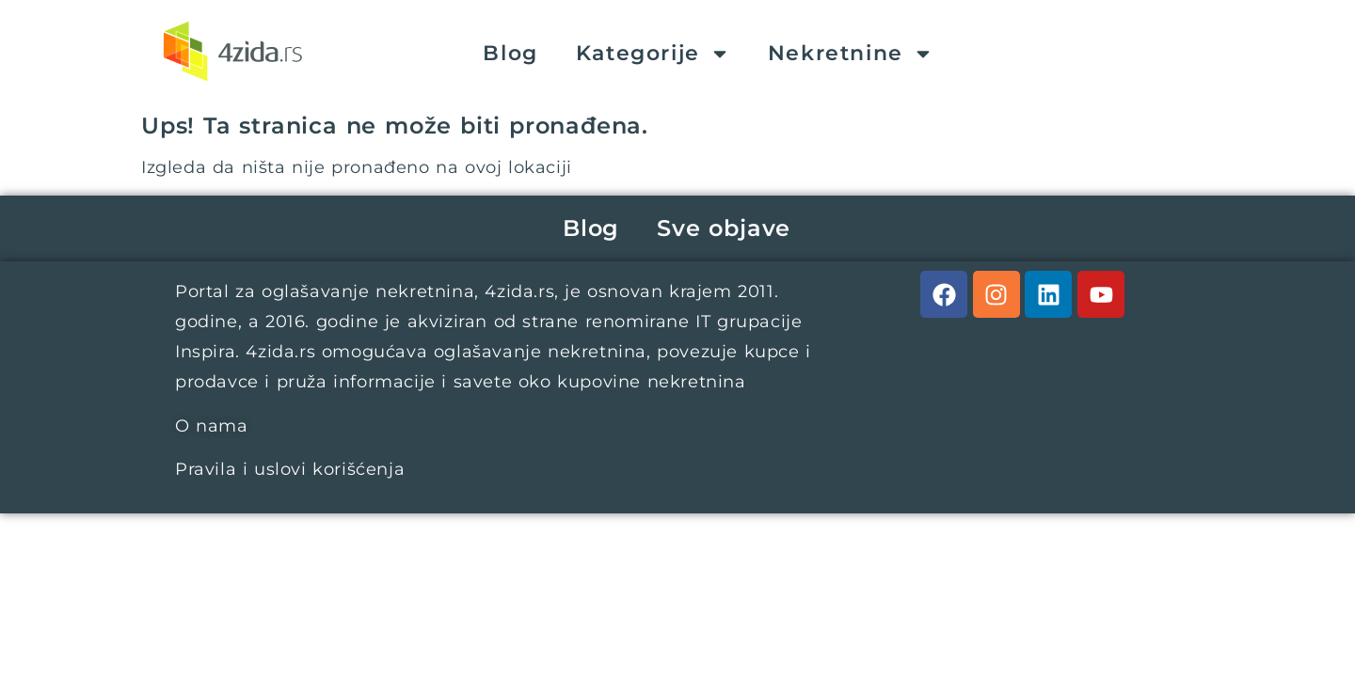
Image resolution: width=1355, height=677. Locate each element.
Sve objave (723, 228)
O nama (211, 426)
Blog (510, 53)
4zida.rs (519, 291)
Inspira (205, 351)
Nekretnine (850, 53)
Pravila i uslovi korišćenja (290, 469)
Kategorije (653, 53)
